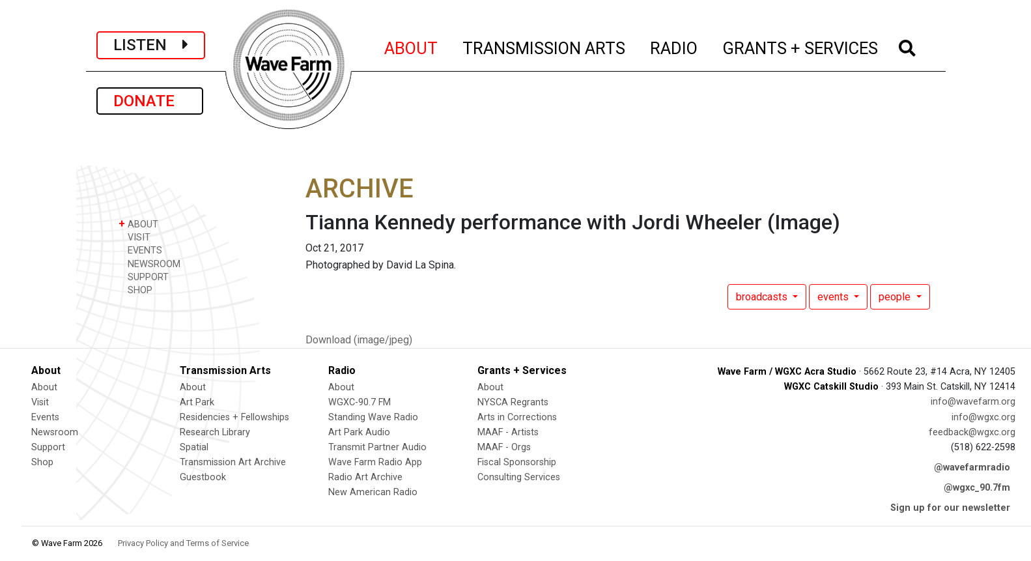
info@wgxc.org (983, 417)
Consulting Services (518, 477)
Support (48, 447)
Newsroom (54, 432)
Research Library (215, 432)
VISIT (134, 237)
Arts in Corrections (517, 417)
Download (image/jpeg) (358, 340)
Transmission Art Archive (233, 462)
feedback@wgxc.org (972, 432)
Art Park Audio (359, 432)
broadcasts (763, 297)
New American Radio (372, 492)
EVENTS (140, 250)
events (834, 297)
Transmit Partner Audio (377, 447)
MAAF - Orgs (504, 447)
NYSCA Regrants (512, 402)
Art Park (197, 402)
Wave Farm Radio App (375, 462)
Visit (40, 402)
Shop (42, 462)
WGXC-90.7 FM (359, 402)
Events (45, 417)
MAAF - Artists (508, 432)
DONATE (149, 101)
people (896, 297)
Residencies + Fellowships (234, 417)
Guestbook (203, 477)
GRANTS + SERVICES (800, 46)
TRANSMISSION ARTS (544, 46)
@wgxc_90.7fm (977, 487)
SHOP (135, 289)
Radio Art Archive (365, 477)
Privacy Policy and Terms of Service (183, 543)
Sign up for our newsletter (950, 507)
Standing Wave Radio (373, 417)
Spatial (194, 447)
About (44, 387)
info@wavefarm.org (973, 401)
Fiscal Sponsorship (516, 462)
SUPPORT (144, 276)
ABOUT (411, 46)
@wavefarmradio (972, 467)
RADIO (674, 46)
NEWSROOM (149, 263)
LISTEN (150, 45)
